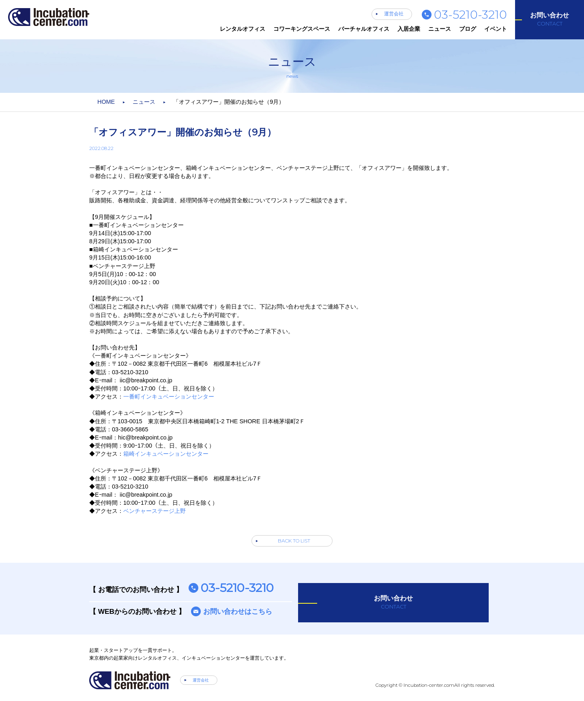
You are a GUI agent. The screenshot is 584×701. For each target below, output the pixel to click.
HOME (106, 102)
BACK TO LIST (294, 541)
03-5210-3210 (470, 14)
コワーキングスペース (301, 29)
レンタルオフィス (242, 29)
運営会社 (394, 14)
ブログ (467, 29)
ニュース (439, 29)
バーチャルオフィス (363, 29)
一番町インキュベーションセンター (168, 396)
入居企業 (408, 29)
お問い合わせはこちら (237, 611)
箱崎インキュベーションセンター (165, 453)
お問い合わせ (549, 19)
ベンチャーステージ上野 (154, 511)
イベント (495, 29)
